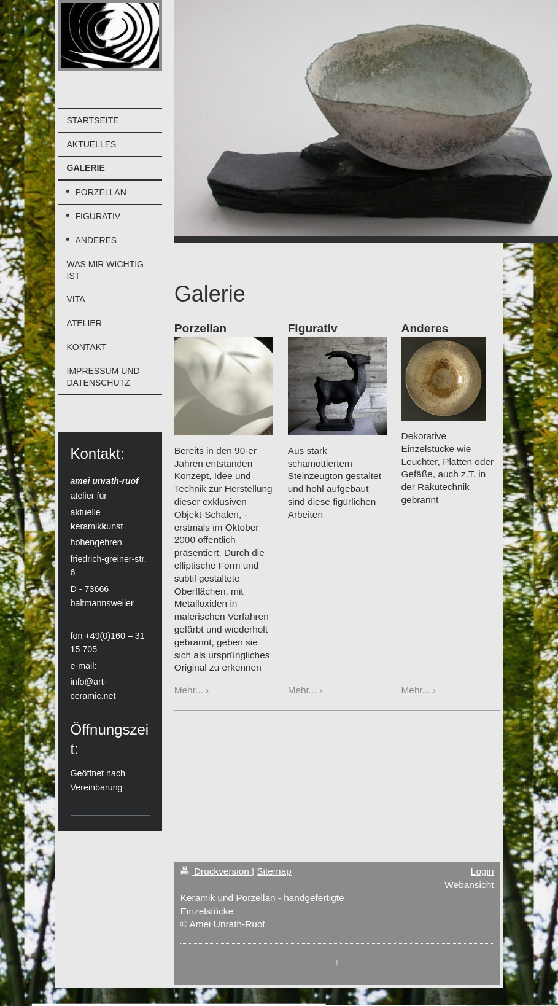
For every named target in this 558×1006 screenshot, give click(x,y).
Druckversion (216, 871)
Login (482, 871)
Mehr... (188, 690)
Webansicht (469, 884)
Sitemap (274, 871)
